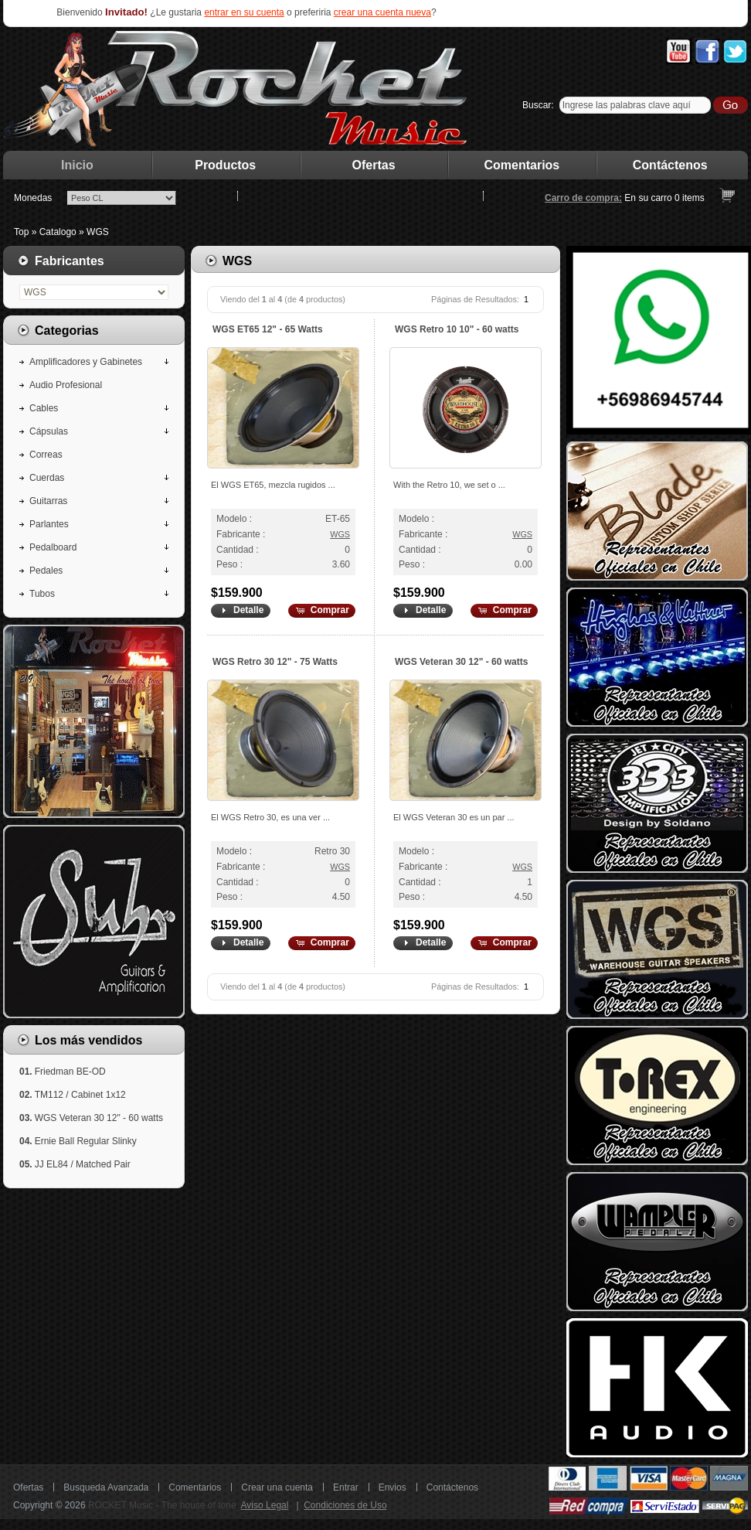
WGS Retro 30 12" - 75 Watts (275, 661)
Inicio (77, 165)
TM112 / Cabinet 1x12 (80, 1094)
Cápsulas (48, 431)
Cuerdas (46, 477)
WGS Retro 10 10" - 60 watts (456, 329)
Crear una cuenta (277, 1487)
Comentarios (522, 165)
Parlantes (49, 524)
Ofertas (374, 165)
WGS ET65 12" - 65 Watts (267, 329)
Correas (46, 454)
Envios (392, 1487)
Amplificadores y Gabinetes (85, 361)
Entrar (346, 1487)
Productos (225, 165)
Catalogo (57, 232)
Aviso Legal (265, 1505)
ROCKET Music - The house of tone (162, 1505)
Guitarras (48, 501)
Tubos (42, 593)
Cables (43, 408)
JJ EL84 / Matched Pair (83, 1164)
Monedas (33, 198)
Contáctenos (670, 165)
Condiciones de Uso (345, 1505)
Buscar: (538, 105)
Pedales (46, 570)
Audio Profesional (65, 385)
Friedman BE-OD (70, 1071)
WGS (98, 232)
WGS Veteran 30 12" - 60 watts (461, 661)
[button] (240, 611)
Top (21, 232)
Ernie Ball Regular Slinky (86, 1141)
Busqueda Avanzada (105, 1487)
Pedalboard (52, 547)
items (690, 198)
